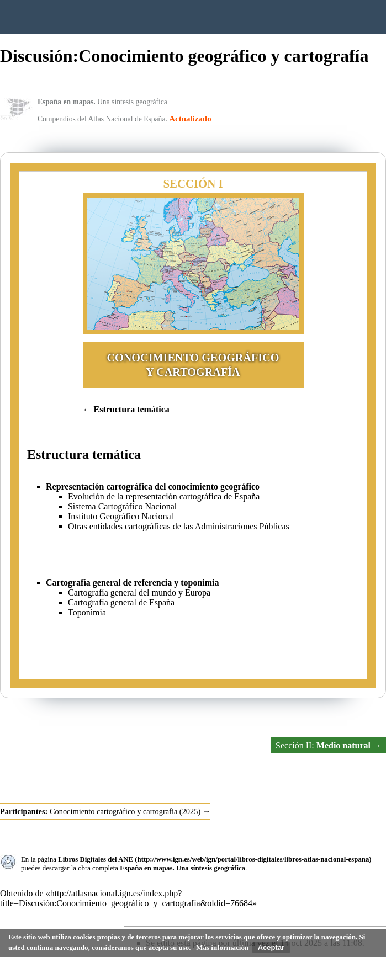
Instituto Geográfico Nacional (176, 17)
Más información (222, 947)
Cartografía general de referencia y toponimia (132, 582)
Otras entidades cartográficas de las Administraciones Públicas (178, 526)
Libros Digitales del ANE (95, 859)
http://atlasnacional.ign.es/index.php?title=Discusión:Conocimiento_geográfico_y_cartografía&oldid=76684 (126, 898)
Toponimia (87, 612)
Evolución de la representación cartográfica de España (164, 496)
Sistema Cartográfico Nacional (122, 506)
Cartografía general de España (121, 602)
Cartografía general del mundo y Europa (139, 592)
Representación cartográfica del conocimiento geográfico (153, 486)
